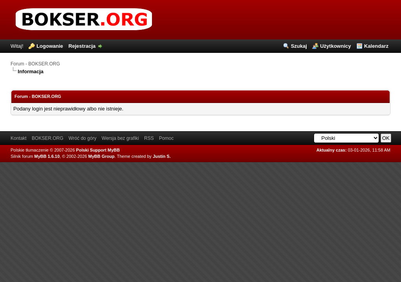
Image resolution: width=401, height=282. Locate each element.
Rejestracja (82, 46)
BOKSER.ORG (47, 138)
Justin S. (162, 156)
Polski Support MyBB (98, 150)
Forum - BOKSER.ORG (35, 64)
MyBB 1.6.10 (47, 156)
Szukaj (299, 46)
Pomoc (166, 138)
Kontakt (19, 138)
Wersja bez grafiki (120, 138)
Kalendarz (376, 46)
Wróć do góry (82, 138)
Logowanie (49, 46)
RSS (149, 138)
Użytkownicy (335, 46)
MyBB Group (101, 156)
